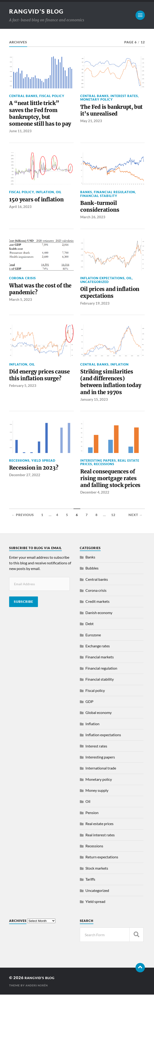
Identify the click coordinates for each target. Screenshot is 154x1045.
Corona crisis (22, 293)
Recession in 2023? (37, 507)
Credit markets (97, 652)
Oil (59, 205)
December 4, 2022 (94, 542)
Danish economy (98, 663)
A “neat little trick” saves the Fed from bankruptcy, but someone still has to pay (38, 120)
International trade (100, 818)
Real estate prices (99, 874)
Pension (92, 863)
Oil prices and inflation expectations (100, 313)
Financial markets (99, 707)
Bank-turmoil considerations (102, 220)
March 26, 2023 (92, 232)
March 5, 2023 (20, 317)
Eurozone (93, 685)
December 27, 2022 (24, 515)
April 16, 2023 (20, 221)
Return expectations (101, 907)
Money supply (96, 840)
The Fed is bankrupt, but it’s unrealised (110, 111)
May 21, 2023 (91, 123)
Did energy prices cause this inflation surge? (37, 406)
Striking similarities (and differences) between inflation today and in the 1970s (110, 414)
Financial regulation (114, 205)
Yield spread (43, 499)
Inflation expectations (102, 293)
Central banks (23, 96)
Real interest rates (100, 885)
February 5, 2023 (22, 422)
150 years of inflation (40, 213)
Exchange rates (97, 696)
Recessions (19, 499)
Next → (135, 565)
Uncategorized (94, 297)
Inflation (45, 205)
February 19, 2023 (95, 329)
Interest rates (124, 96)
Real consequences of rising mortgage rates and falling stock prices (112, 523)
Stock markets (96, 918)
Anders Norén (38, 1035)
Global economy (98, 763)
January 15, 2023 (94, 438)
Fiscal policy (51, 96)
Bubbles (92, 618)
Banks (86, 205)
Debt (89, 674)
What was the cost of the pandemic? (39, 305)
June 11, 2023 (20, 144)
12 (113, 565)
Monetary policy (96, 99)
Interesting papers (98, 499)
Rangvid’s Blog (37, 11)
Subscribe (23, 652)
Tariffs (90, 929)
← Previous (22, 565)
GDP (89, 752)
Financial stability (98, 209)
